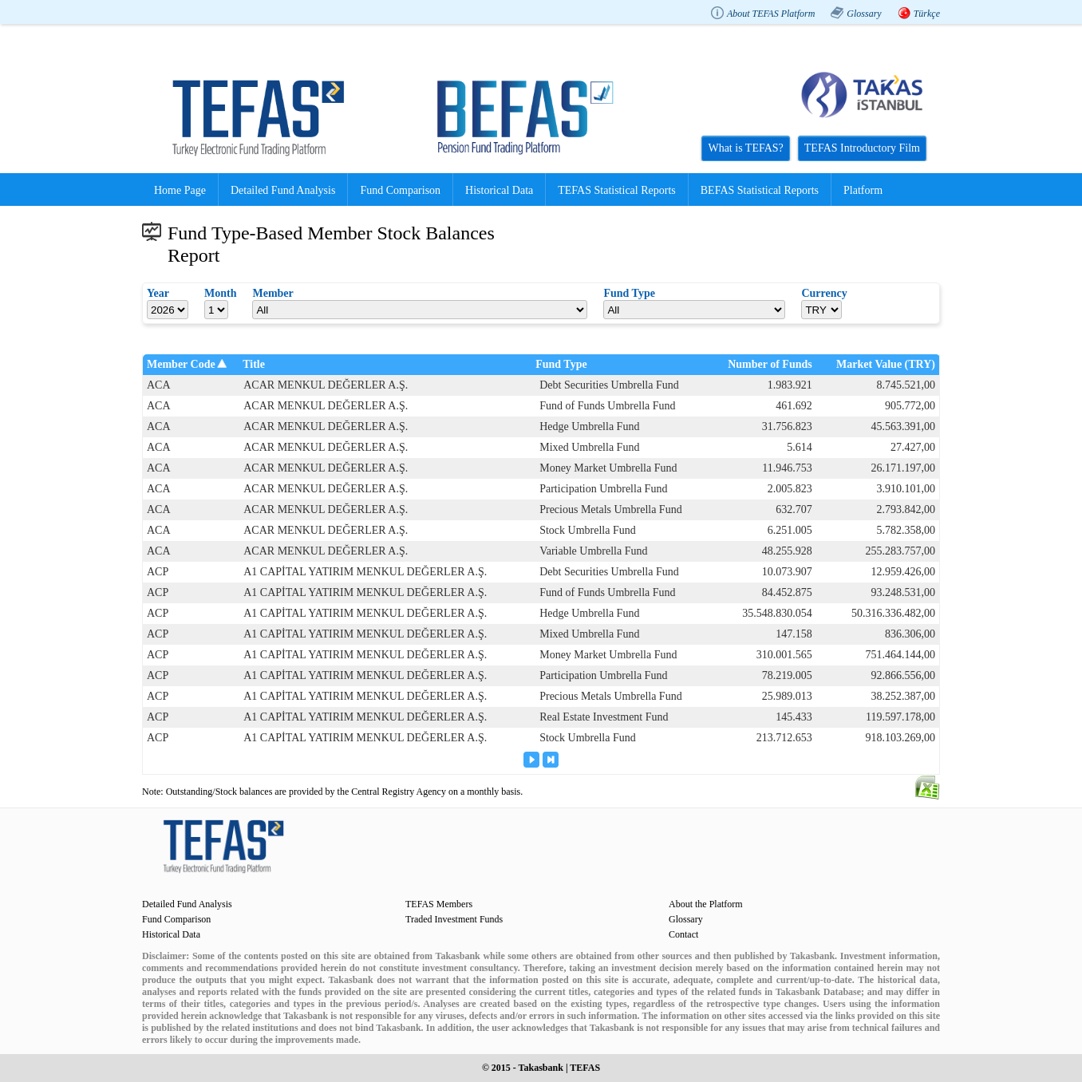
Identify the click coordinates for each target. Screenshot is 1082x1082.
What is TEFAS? (745, 148)
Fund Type (560, 364)
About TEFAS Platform (771, 13)
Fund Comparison (400, 190)
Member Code (181, 364)
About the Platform (706, 904)
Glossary (864, 13)
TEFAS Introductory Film (862, 148)
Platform (863, 190)
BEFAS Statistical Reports (760, 190)
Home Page (180, 190)
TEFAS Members (438, 904)
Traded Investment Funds (454, 919)
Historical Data (499, 190)
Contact (683, 934)
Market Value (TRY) (885, 364)
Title (254, 364)
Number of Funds (770, 364)
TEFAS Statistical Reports (617, 190)
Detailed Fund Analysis (283, 190)
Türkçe (927, 13)
